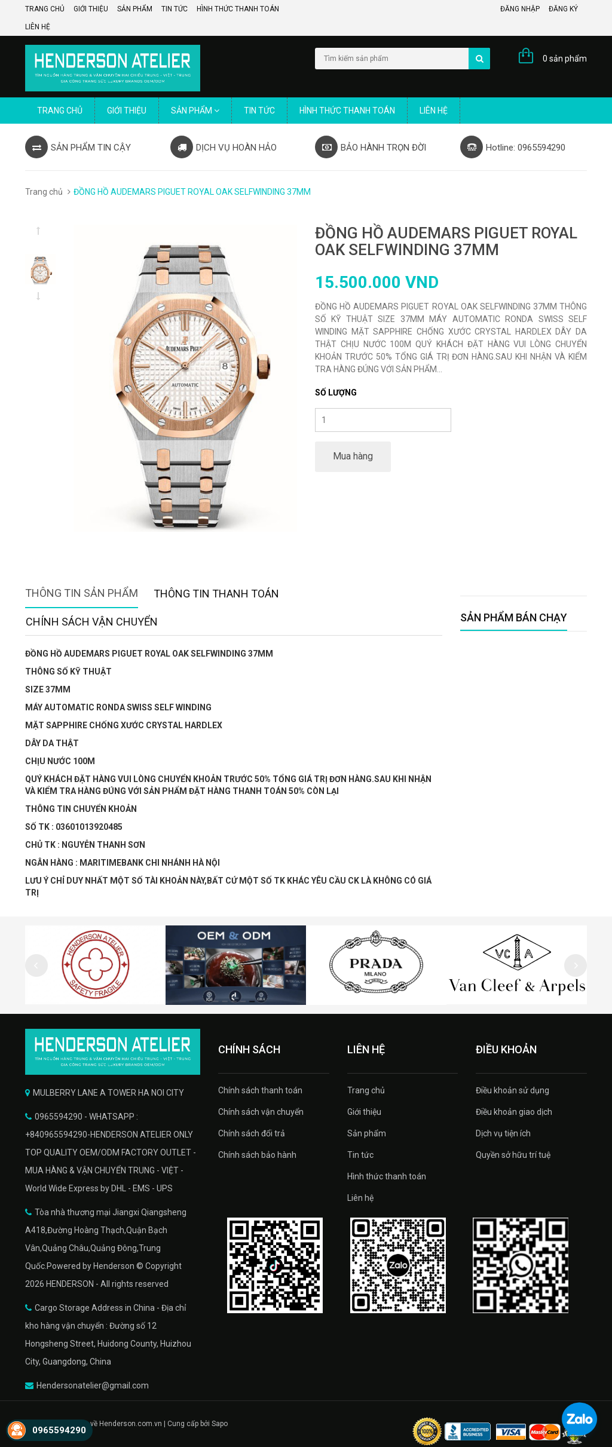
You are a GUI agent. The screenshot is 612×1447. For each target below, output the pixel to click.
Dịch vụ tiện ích (503, 1133)
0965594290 (59, 1430)
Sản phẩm (134, 9)
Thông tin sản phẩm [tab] (81, 593)
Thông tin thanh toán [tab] (216, 593)
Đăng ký (563, 9)
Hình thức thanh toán (238, 9)
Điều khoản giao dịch (514, 1112)
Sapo (220, 1424)
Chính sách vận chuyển (261, 1112)
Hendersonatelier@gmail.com (92, 1385)
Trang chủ (45, 9)
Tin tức (174, 9)
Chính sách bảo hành (257, 1155)
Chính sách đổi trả (251, 1133)
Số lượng (336, 392)
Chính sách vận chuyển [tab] (92, 621)
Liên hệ (37, 27)
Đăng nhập (520, 9)
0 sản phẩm (565, 58)
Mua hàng (353, 456)
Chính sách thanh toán (260, 1090)
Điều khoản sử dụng (512, 1090)
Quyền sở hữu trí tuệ (513, 1155)
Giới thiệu (91, 9)
